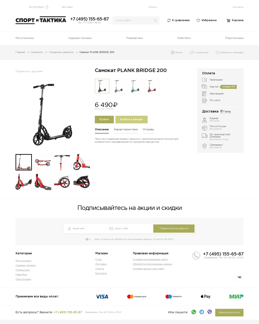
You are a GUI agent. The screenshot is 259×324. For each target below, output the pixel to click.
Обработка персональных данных (152, 264)
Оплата (152, 7)
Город (227, 112)
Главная (20, 52)
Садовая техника (80, 38)
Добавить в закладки (231, 53)
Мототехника (25, 38)
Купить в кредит (131, 119)
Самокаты (37, 52)
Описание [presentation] (102, 129)
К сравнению (181, 20)
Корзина (237, 20)
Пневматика (134, 38)
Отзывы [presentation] (148, 129)
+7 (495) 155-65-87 (89, 19)
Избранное (209, 20)
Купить (104, 119)
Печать (179, 53)
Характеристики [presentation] (126, 129)
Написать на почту (229, 313)
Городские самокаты (61, 52)
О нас (98, 260)
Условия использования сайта (150, 260)
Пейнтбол (184, 38)
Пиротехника (234, 38)
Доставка (67, 7)
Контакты (238, 7)
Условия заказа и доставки (148, 269)
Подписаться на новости (174, 229)
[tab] (102, 131)
